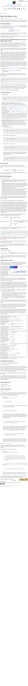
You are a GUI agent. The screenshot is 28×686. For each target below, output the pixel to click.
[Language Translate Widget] (23, 0)
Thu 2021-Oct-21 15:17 (7, 390)
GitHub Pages (20, 60)
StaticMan (6, 57)
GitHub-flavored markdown (13, 68)
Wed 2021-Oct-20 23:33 (13, 452)
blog (21, 428)
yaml (11, 70)
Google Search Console (11, 262)
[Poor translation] (3, 484)
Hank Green (20, 294)
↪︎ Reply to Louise (3, 396)
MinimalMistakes (3, 60)
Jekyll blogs (12, 60)
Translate (25, 1)
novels (6, 429)
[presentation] (14, 30)
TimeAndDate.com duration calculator (14, 26)
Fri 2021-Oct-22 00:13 (13, 397)
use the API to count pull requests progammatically (16, 105)
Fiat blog (2, 25)
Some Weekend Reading (14, 5)
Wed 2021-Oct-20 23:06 (7, 443)
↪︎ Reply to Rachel (3, 451)
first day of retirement (16, 25)
